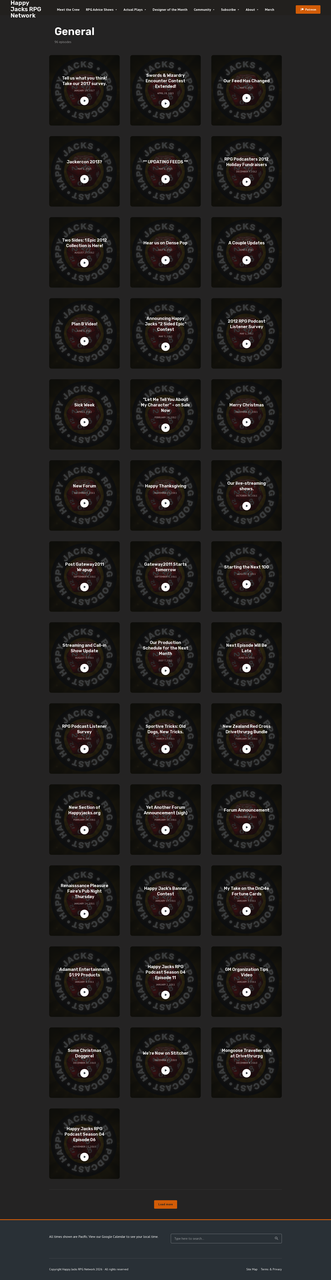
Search (276, 1238)
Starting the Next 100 (246, 567)
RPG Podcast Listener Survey (84, 729)
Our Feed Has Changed (247, 80)
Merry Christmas (246, 404)
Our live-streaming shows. (246, 486)
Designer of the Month (170, 9)
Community (202, 9)
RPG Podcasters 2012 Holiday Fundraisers (246, 162)
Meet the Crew (68, 9)
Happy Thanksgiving (165, 485)
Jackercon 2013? (84, 161)
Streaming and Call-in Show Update (84, 648)
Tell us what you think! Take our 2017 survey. (84, 81)
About (250, 9)
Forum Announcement (246, 810)
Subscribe (228, 9)
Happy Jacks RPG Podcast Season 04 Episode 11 (166, 972)
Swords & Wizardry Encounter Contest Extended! (165, 81)
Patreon (310, 9)
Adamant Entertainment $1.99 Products (84, 972)
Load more (165, 1204)
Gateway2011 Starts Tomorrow (165, 567)
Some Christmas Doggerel (84, 1053)
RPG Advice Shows (100, 9)
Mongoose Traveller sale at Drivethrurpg (246, 1053)
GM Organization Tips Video (246, 972)
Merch (269, 9)
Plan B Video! (84, 323)
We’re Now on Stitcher (165, 1053)
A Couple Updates (246, 242)
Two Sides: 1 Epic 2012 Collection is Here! (84, 243)
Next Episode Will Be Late (246, 648)
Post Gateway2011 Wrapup (84, 567)
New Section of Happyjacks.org (84, 810)
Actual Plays (133, 9)
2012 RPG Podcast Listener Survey (246, 324)
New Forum (84, 485)
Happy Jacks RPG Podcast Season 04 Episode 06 (84, 1134)
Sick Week (84, 404)
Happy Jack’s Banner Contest (165, 891)
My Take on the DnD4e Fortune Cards (246, 891)
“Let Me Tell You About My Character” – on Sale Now (165, 405)
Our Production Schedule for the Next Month (165, 648)
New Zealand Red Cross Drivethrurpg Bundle (247, 729)
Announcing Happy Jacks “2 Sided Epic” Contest (165, 324)
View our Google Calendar (107, 1236)
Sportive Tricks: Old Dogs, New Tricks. (166, 729)
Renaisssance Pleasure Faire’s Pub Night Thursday (84, 891)
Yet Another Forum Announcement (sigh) (165, 810)
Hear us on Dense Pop (165, 242)
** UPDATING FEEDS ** (165, 161)
